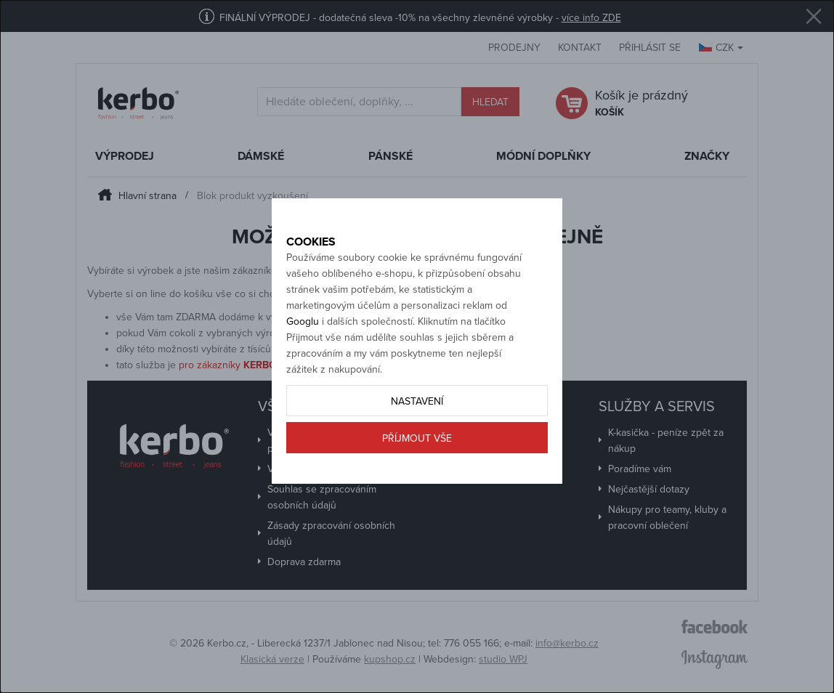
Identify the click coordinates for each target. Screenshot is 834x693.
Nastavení (417, 432)
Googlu (302, 352)
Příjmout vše (417, 469)
